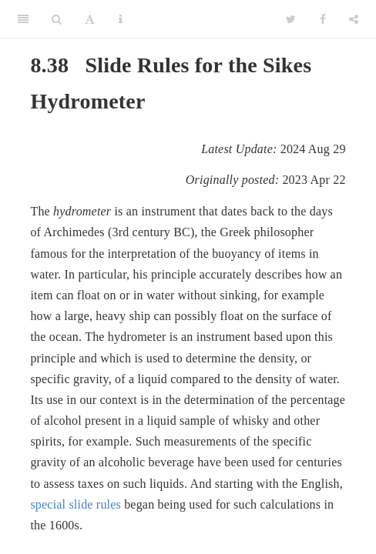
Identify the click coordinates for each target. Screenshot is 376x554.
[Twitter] (290, 19)
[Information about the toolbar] (120, 19)
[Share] (353, 19)
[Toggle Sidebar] (23, 19)
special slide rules (75, 504)
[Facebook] (322, 19)
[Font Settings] (89, 19)
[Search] (56, 19)
